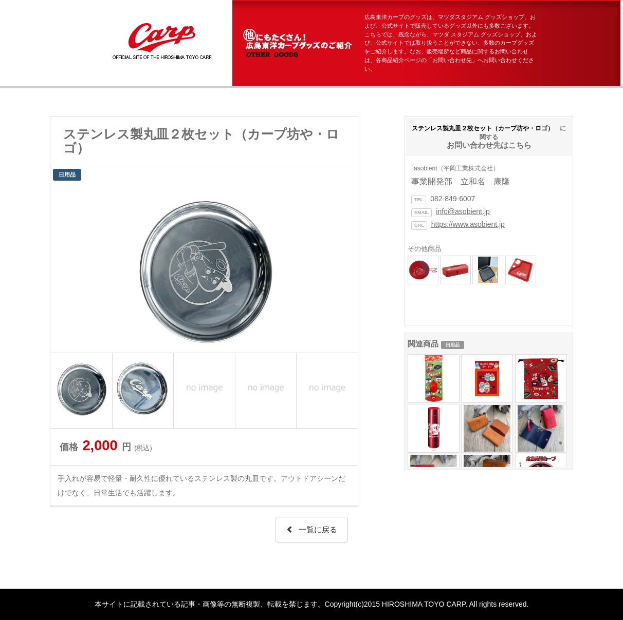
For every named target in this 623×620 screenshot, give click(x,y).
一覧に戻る (311, 529)
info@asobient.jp (463, 211)
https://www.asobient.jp (468, 224)
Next (344, 268)
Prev (64, 268)
